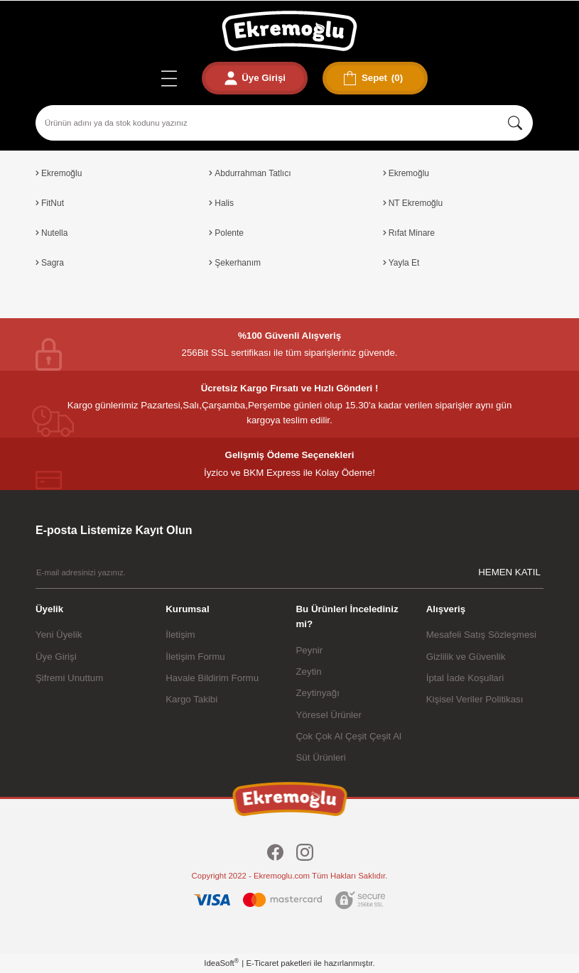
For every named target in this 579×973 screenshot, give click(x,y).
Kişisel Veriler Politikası (475, 699)
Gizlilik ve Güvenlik (466, 656)
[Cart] (377, 78)
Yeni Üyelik (59, 634)
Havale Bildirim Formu (212, 678)
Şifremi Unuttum (69, 678)
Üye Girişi (56, 656)
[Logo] (289, 31)
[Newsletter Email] (289, 572)
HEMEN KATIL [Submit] (509, 572)
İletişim (180, 634)
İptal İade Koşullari (465, 678)
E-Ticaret (262, 963)
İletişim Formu (195, 656)
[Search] (284, 123)
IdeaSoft (221, 962)
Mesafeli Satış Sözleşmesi (481, 634)
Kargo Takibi (191, 699)
